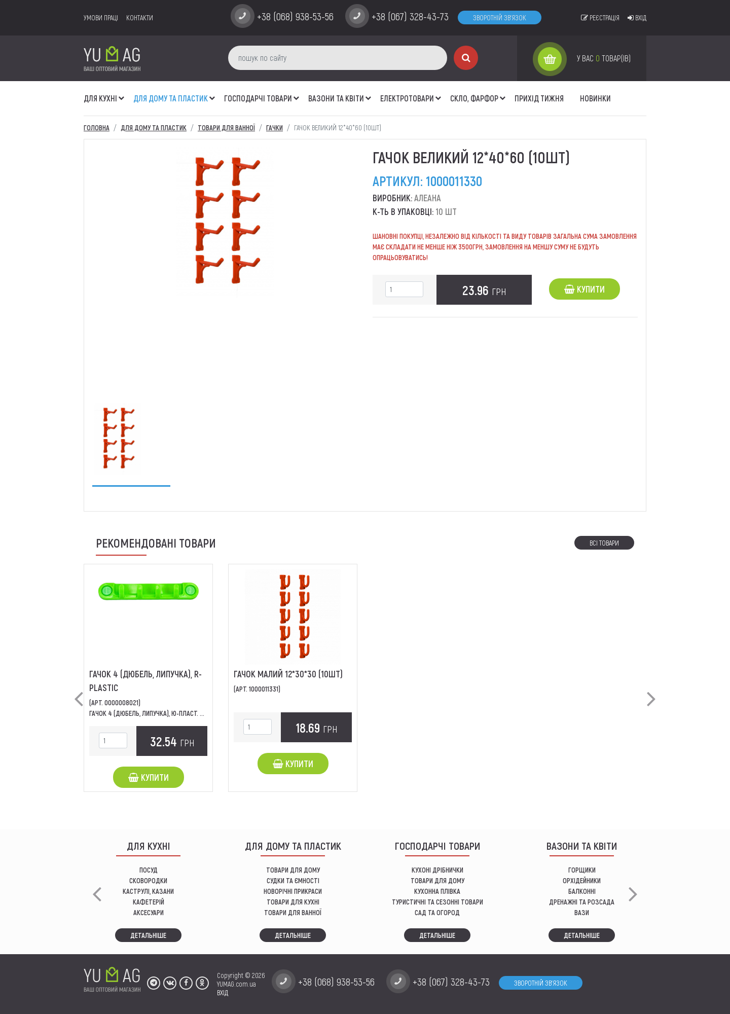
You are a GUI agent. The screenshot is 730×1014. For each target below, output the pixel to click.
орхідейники (582, 880)
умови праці (101, 17)
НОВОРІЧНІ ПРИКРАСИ (293, 891)
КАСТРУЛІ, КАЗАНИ (148, 891)
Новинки (595, 98)
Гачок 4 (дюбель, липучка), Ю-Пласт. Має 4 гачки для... (171, 713)
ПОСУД (148, 869)
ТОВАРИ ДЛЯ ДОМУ (293, 869)
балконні (582, 891)
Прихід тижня (539, 98)
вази (581, 912)
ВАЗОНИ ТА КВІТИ (336, 98)
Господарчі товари (258, 98)
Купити (584, 289)
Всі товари (604, 542)
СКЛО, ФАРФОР (474, 98)
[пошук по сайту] (337, 58)
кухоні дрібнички (437, 869)
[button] (121, 92)
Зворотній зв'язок (499, 17)
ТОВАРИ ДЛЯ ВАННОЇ (292, 912)
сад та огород (437, 912)
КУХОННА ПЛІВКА (437, 891)
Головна (97, 127)
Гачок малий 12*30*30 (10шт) (288, 673)
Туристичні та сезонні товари (437, 901)
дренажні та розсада (581, 901)
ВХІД (222, 992)
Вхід (637, 17)
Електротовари (407, 98)
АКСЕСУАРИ (148, 912)
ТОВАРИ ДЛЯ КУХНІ (293, 901)
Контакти (139, 17)
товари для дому (437, 880)
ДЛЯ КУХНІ (100, 98)
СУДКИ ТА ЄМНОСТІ (293, 880)
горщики (582, 869)
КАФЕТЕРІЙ (148, 901)
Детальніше (148, 935)
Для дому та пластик (170, 98)
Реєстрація (600, 17)
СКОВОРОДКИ (148, 880)
